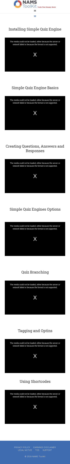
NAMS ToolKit (35, 4)
